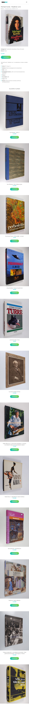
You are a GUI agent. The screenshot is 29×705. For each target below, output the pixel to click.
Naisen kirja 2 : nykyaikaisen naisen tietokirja (14, 496)
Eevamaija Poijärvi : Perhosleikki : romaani (14, 236)
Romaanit (22, 49)
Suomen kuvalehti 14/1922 (14, 391)
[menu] (26, 2)
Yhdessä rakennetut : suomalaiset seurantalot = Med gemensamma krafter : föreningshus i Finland (14, 653)
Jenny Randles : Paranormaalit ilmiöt (14, 288)
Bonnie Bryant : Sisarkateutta (14, 548)
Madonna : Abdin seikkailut (14, 600)
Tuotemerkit (8, 49)
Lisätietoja (6, 57)
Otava (18, 49)
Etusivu (2, 8)
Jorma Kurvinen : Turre (14, 339)
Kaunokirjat (14, 49)
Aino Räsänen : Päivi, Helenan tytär (14, 184)
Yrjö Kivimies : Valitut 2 (14, 132)
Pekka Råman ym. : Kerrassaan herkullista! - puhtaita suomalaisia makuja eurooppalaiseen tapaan (14, 444)
